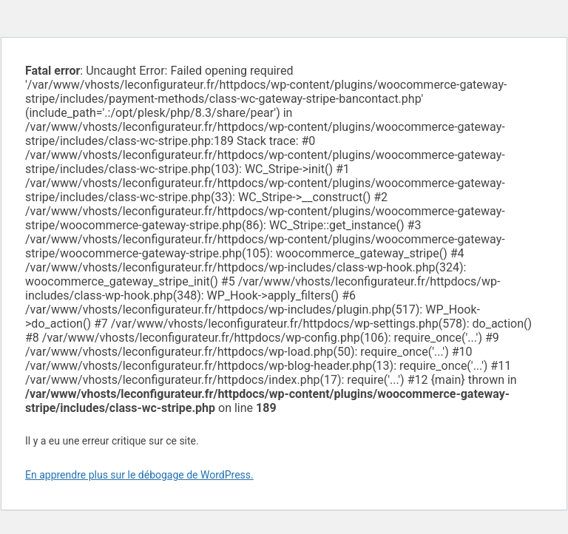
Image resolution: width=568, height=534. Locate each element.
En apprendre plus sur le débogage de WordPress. (139, 475)
